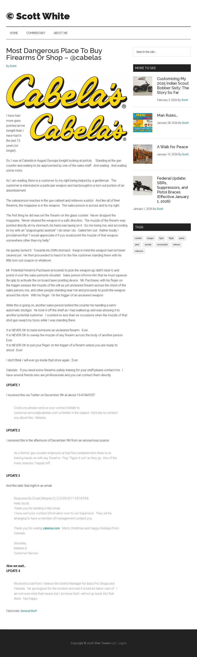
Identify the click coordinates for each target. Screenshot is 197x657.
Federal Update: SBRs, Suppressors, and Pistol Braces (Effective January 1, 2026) (173, 190)
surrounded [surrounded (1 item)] (162, 244)
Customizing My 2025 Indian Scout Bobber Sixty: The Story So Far (173, 85)
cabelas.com (51, 528)
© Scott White (38, 16)
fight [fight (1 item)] (161, 238)
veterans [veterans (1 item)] (139, 251)
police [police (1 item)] (181, 238)
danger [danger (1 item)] (150, 238)
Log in (122, 643)
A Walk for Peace (172, 147)
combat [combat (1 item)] (138, 238)
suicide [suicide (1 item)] (148, 244)
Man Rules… (167, 115)
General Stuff (29, 610)
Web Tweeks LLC (105, 643)
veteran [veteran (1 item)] (176, 244)
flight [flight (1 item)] (171, 238)
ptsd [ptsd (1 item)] (137, 244)
